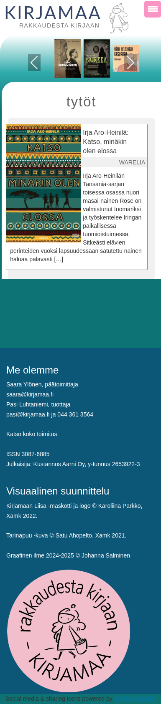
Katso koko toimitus (31, 434)
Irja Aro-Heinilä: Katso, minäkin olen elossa (105, 141)
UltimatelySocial (135, 698)
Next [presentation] (130, 62)
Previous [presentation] (34, 64)
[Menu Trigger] (152, 9)
